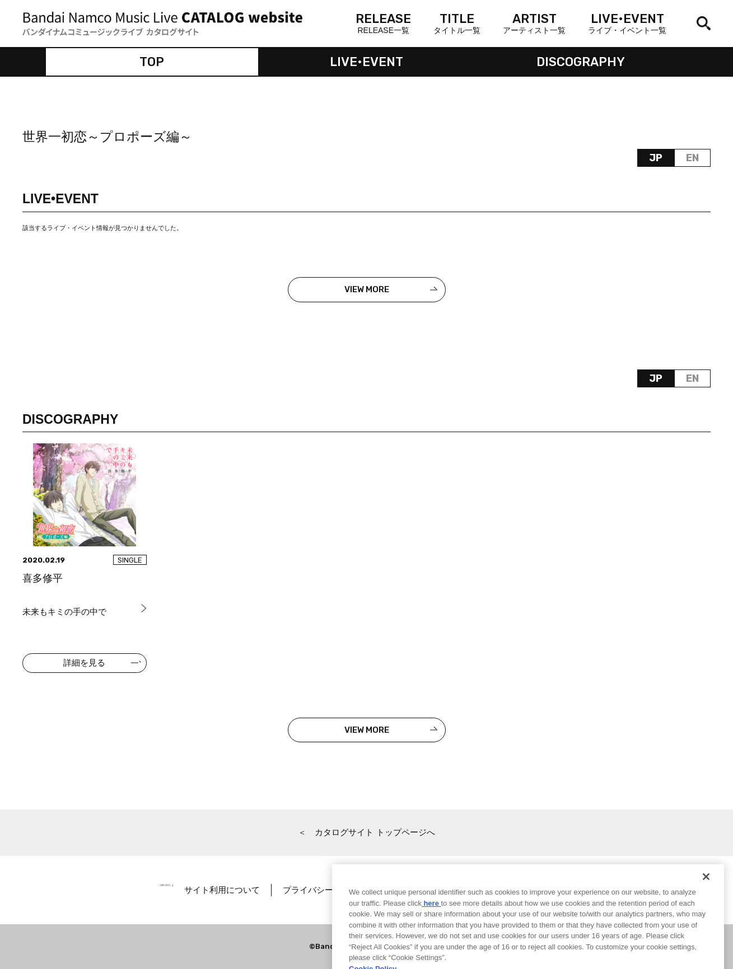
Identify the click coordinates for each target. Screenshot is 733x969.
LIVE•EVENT (366, 61)
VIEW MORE (366, 289)
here (431, 919)
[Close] (706, 893)
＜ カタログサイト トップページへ (366, 832)
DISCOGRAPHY (580, 61)
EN (692, 158)
